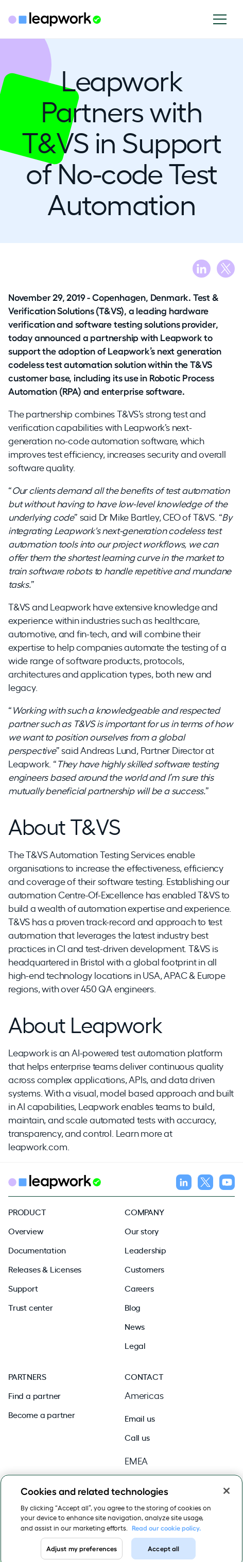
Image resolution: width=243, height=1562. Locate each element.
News (135, 1326)
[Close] (226, 1495)
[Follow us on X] (205, 1183)
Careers (139, 1288)
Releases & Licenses (44, 1269)
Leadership (145, 1249)
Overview (25, 1230)
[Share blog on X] (226, 270)
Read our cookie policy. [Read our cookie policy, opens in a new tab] (166, 1532)
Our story (142, 1230)
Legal (135, 1345)
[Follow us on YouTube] (227, 1183)
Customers (144, 1269)
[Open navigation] (224, 19)
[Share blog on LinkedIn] (202, 270)
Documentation (36, 1249)
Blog (133, 1307)
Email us (139, 1418)
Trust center (30, 1307)
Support (23, 1288)
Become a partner (41, 1414)
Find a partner (34, 1395)
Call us (137, 1437)
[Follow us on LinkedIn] (184, 1183)
